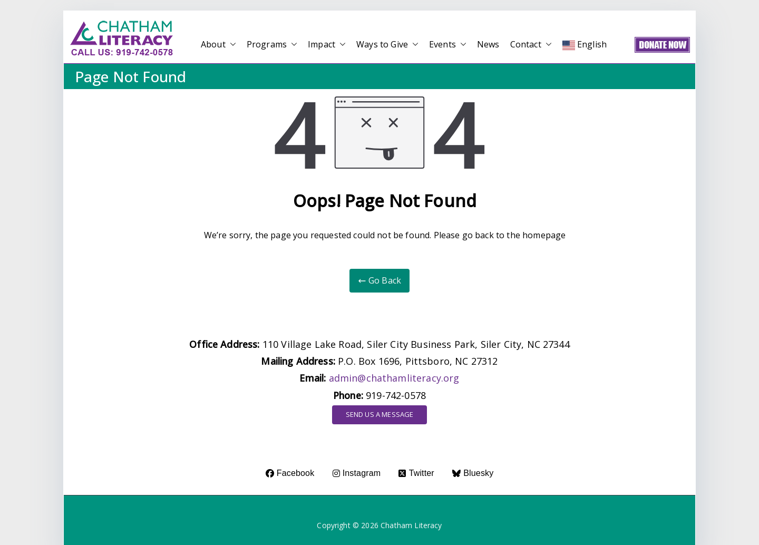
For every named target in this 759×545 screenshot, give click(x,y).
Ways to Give (387, 44)
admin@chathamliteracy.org (394, 378)
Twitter (416, 473)
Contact (531, 44)
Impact (327, 44)
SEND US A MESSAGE (380, 414)
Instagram (357, 473)
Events (447, 44)
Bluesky (472, 473)
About (218, 44)
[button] (231, 44)
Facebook (290, 473)
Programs (272, 44)
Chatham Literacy (411, 525)
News (488, 44)
